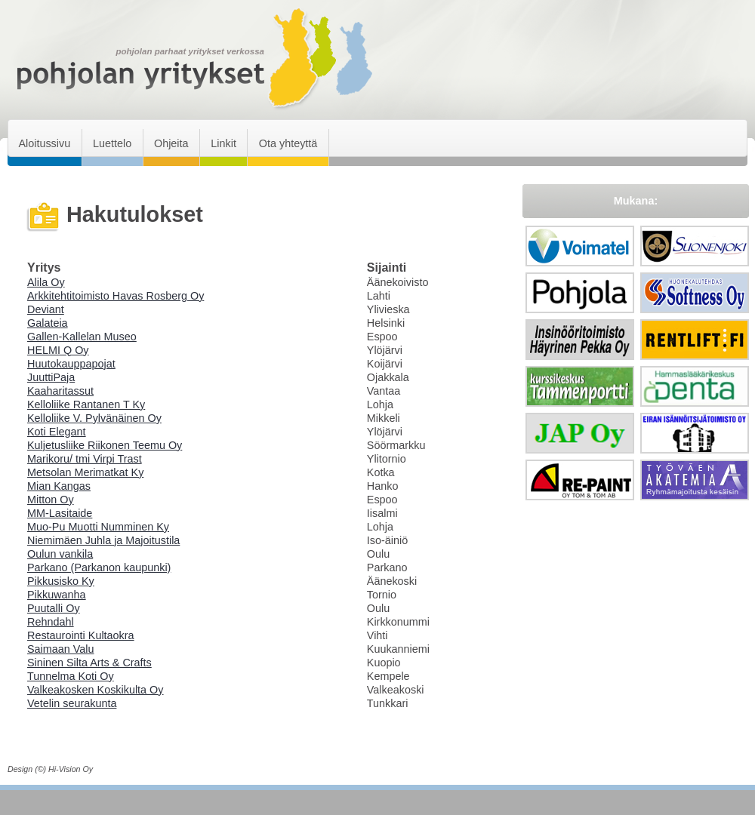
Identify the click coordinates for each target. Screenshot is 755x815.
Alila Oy (46, 282)
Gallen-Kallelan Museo (82, 337)
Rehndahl (50, 622)
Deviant (45, 309)
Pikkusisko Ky (60, 581)
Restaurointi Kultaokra (80, 635)
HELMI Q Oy (58, 350)
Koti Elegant (56, 432)
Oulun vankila (60, 554)
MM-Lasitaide (59, 513)
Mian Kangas (59, 486)
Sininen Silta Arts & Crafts (89, 663)
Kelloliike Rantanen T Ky (86, 404)
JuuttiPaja (51, 377)
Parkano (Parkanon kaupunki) (99, 567)
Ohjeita (171, 143)
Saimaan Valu (60, 649)
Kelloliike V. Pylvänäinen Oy (94, 418)
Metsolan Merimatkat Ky (85, 472)
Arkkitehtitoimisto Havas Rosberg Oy (115, 296)
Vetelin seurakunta (71, 703)
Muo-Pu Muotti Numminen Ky (98, 527)
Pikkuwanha (56, 595)
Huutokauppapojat (71, 364)
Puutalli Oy (53, 608)
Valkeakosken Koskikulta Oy (95, 690)
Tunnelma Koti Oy (70, 676)
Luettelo (112, 143)
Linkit (223, 143)
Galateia (47, 323)
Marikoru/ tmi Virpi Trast (84, 459)
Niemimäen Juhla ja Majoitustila (103, 540)
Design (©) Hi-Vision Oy (50, 768)
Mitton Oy (50, 500)
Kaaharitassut (60, 391)
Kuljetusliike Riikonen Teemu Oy (104, 445)
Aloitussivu (44, 143)
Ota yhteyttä (288, 143)
